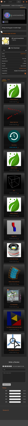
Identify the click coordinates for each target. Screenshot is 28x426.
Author (8, 79)
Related (4, 79)
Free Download (14, 48)
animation (4, 33)
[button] (5, 2)
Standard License (22, 68)
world (14, 33)
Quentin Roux (23, 53)
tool (11, 33)
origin (8, 33)
